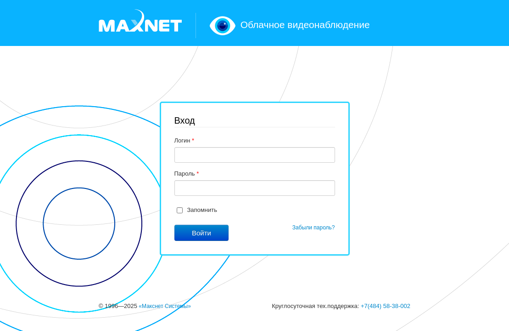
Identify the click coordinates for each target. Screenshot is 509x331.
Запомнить (202, 209)
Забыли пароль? (313, 227)
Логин (184, 140)
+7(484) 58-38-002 (385, 305)
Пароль (186, 173)
